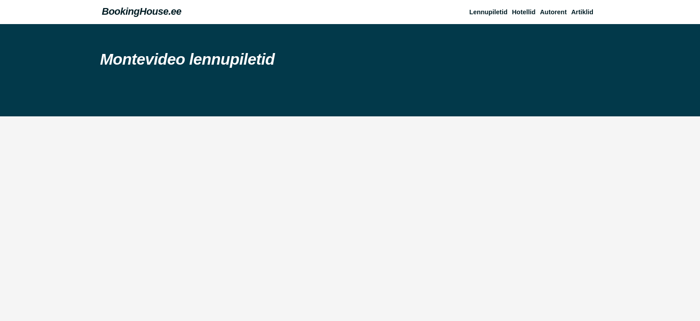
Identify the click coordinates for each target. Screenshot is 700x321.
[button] (584, 12)
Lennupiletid (488, 12)
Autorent (553, 12)
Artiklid (582, 12)
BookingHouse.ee (141, 11)
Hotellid (524, 12)
